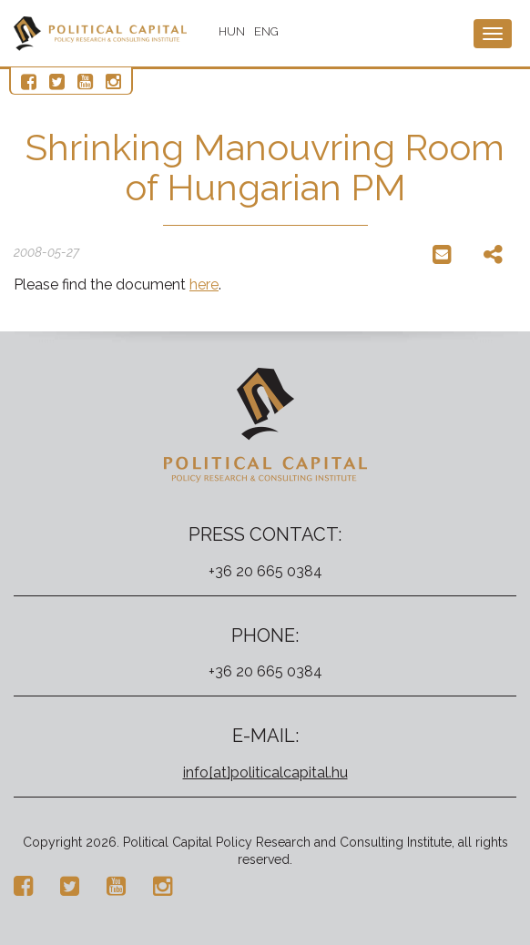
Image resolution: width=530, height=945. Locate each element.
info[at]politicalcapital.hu (265, 772)
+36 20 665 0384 (265, 571)
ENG (266, 31)
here (204, 284)
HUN (232, 31)
